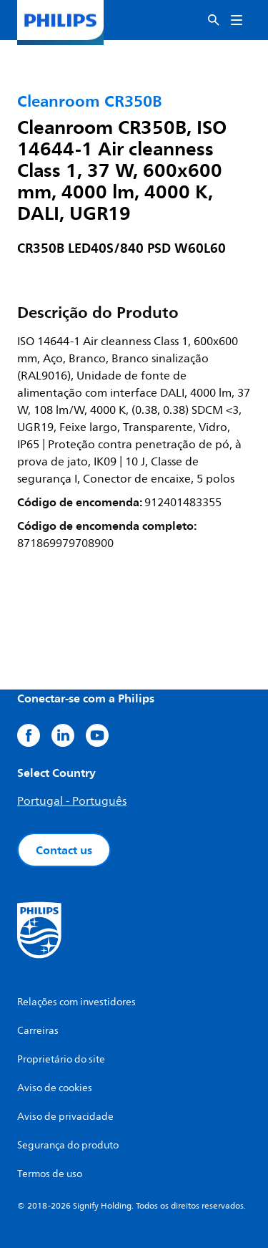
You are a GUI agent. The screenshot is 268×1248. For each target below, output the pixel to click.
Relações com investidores (76, 1002)
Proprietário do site (61, 1059)
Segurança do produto (68, 1145)
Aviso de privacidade (65, 1116)
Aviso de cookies (54, 1088)
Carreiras (38, 1030)
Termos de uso (49, 1174)
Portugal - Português (71, 801)
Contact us (64, 850)
